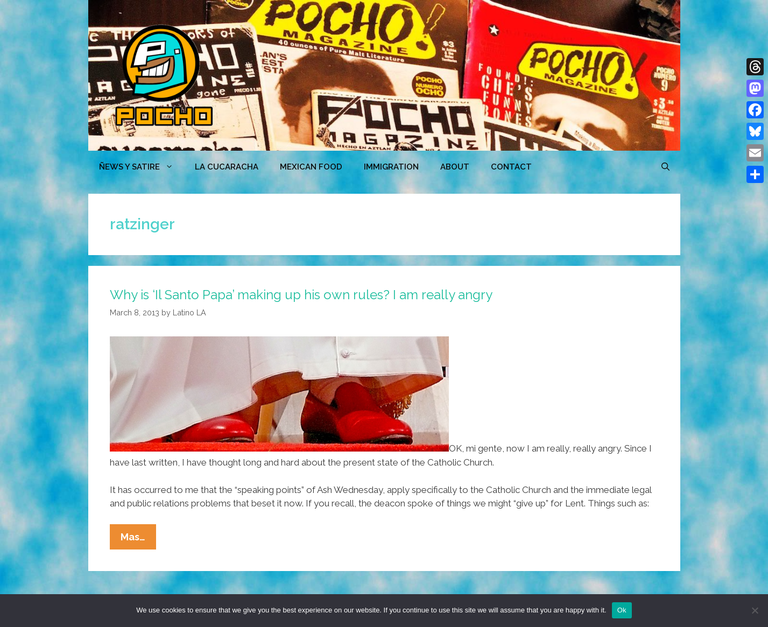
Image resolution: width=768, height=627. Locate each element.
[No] (754, 610)
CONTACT (511, 167)
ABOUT (454, 167)
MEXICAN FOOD (311, 167)
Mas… (138, 539)
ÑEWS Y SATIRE (141, 167)
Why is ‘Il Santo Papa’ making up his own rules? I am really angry (301, 294)
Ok (621, 610)
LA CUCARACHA (226, 167)
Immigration (391, 167)
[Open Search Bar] (665, 167)
